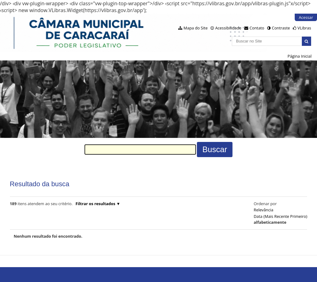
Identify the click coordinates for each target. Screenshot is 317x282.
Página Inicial (300, 56)
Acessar (306, 17)
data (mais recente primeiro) (280, 216)
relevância (263, 210)
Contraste (281, 28)
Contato (257, 28)
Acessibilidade (228, 28)
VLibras (304, 28)
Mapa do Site (196, 28)
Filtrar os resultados (95, 203)
